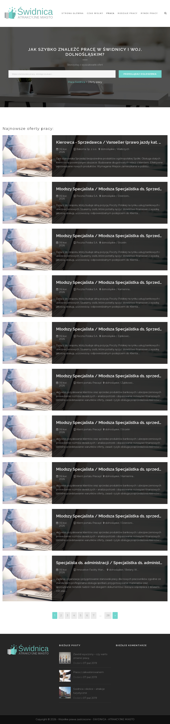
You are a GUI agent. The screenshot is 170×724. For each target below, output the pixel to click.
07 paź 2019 (90, 663)
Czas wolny (95, 13)
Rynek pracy (149, 13)
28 (108, 615)
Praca (110, 13)
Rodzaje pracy (127, 13)
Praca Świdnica (76, 82)
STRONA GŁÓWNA (73, 13)
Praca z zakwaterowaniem (88, 672)
